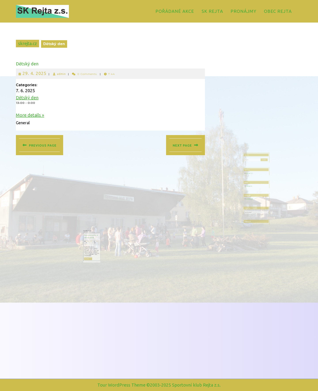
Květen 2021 (252, 179)
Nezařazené (252, 196)
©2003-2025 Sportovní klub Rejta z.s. (183, 384)
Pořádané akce (174, 11)
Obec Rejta (278, 11)
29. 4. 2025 (34, 73)
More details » (30, 115)
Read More (96, 255)
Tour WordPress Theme (121, 384)
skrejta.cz (27, 43)
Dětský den (27, 63)
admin (61, 73)
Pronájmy (243, 11)
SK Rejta (212, 11)
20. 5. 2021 (97, 243)
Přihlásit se (252, 188)
